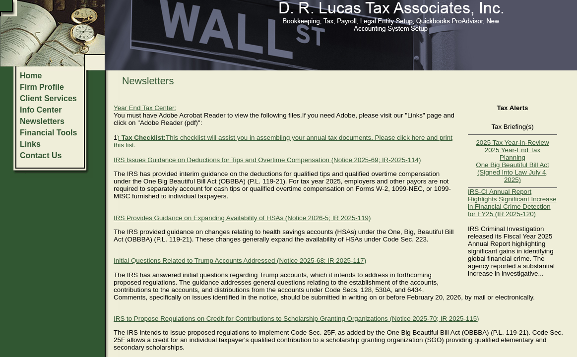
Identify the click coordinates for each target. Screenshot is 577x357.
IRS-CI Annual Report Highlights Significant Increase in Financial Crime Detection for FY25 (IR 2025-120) (512, 203)
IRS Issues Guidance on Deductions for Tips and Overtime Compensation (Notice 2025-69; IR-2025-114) (267, 160)
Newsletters (42, 121)
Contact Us (41, 155)
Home (31, 75)
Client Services (48, 98)
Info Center (41, 110)
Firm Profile (42, 87)
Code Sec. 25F (312, 332)
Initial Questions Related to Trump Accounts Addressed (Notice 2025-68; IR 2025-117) (240, 260)
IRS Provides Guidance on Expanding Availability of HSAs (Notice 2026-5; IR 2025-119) (242, 218)
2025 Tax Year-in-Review (512, 142)
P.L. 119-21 (509, 332)
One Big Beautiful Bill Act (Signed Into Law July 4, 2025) (512, 172)
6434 (414, 290)
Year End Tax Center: (145, 108)
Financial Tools (48, 132)
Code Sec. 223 (405, 239)
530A (383, 290)
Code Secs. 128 (348, 290)
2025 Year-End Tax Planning (512, 153)
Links (30, 144)
